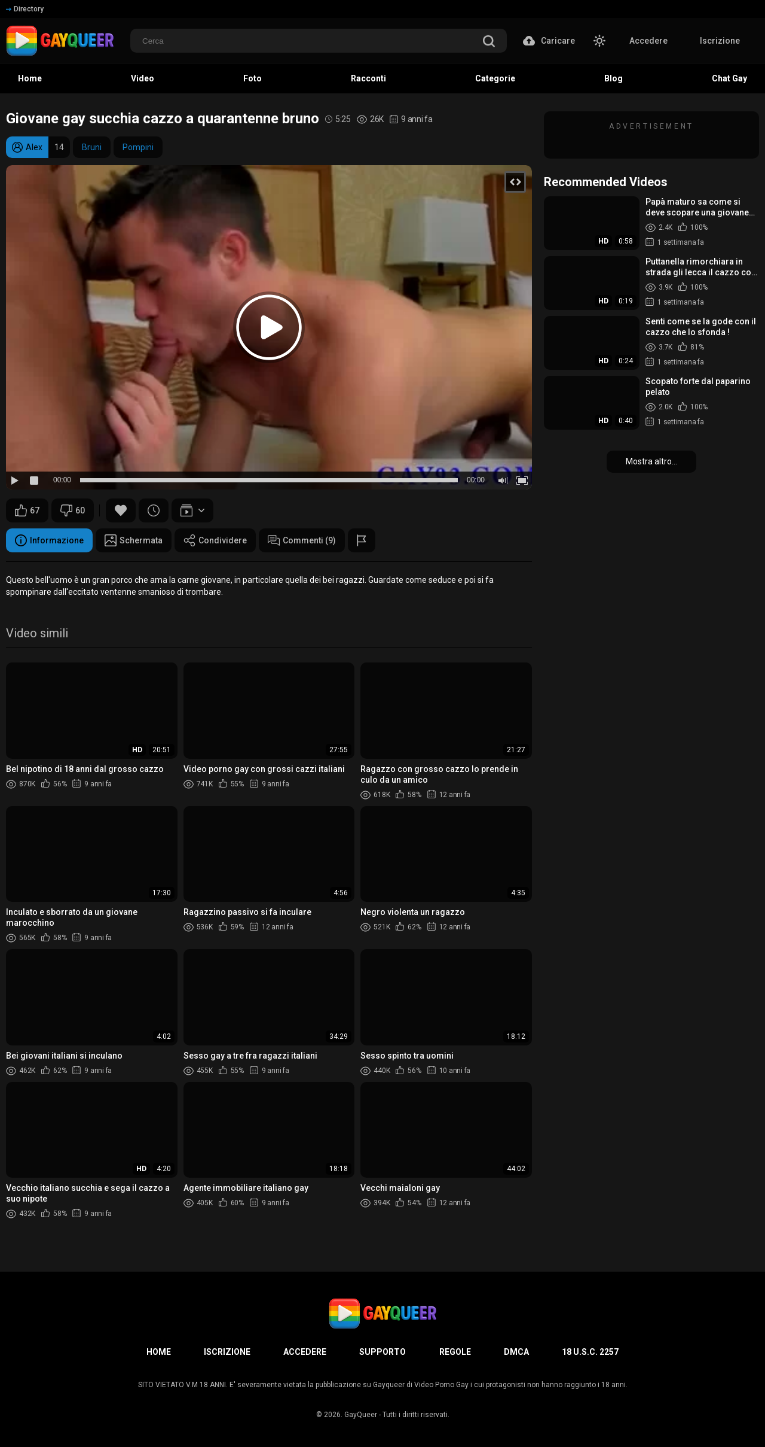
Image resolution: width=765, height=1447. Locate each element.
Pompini (138, 147)
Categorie (495, 78)
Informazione (49, 540)
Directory (25, 9)
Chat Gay (729, 78)
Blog (613, 78)
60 (72, 510)
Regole (455, 1352)
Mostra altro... (651, 461)
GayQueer (360, 1414)
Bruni (92, 147)
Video (142, 78)
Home (30, 78)
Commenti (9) (302, 540)
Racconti (368, 78)
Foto (252, 78)
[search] (489, 42)
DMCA (516, 1352)
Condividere (215, 540)
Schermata (134, 540)
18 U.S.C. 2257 (590, 1352)
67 (27, 510)
